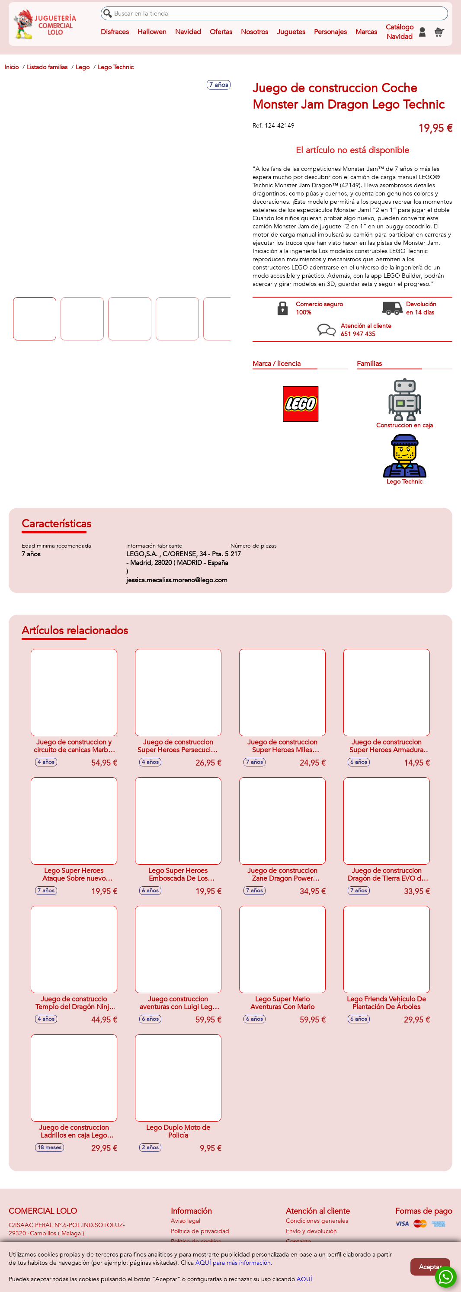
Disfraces (115, 32)
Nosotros (254, 32)
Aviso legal (185, 1221)
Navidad (188, 32)
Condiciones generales (317, 1221)
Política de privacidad (200, 1231)
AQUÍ (304, 1279)
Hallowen (152, 32)
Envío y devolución (311, 1231)
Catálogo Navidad (399, 32)
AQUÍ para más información (233, 1263)
